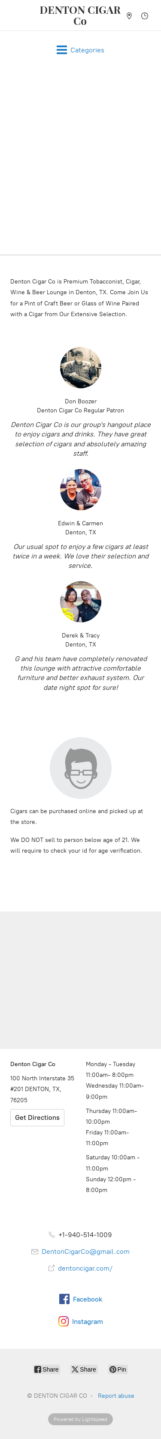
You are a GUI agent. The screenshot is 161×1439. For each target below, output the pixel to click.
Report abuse (116, 1395)
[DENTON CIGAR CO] (80, 15)
